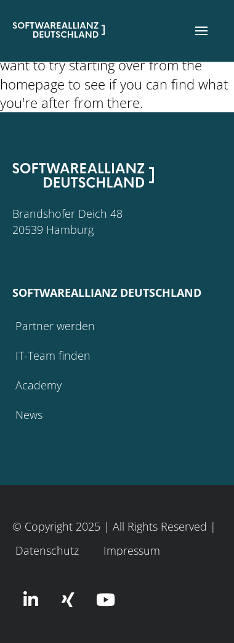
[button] (201, 30)
